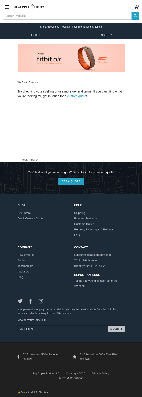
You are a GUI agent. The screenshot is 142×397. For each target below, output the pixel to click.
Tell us (78, 280)
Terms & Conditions (71, 378)
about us (23, 271)
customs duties (84, 224)
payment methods (85, 218)
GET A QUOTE (71, 181)
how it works (26, 254)
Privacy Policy (100, 373)
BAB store (24, 213)
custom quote (76, 96)
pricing (22, 260)
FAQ (77, 235)
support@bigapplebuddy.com (92, 254)
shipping (79, 213)
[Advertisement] (71, 128)
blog (20, 277)
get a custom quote (31, 218)
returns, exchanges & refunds (94, 229)
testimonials (25, 265)
